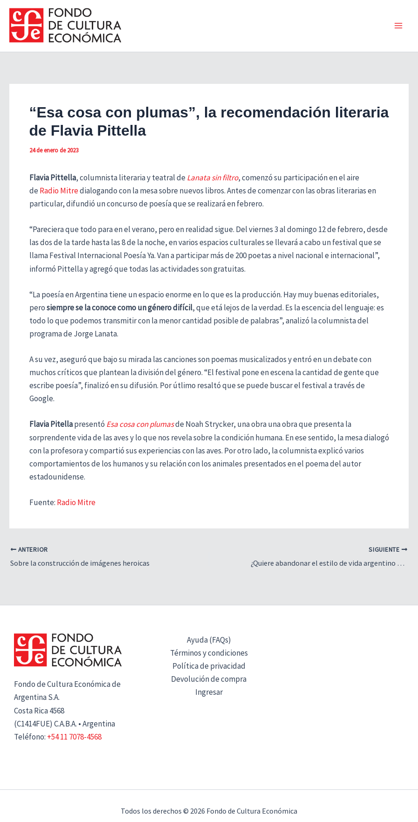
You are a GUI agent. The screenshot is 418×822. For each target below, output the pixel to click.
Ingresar (209, 692)
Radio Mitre (59, 190)
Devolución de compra (209, 679)
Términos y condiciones (209, 653)
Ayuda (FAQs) (209, 640)
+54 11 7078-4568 (74, 737)
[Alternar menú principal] (398, 26)
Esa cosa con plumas (140, 424)
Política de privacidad (209, 666)
